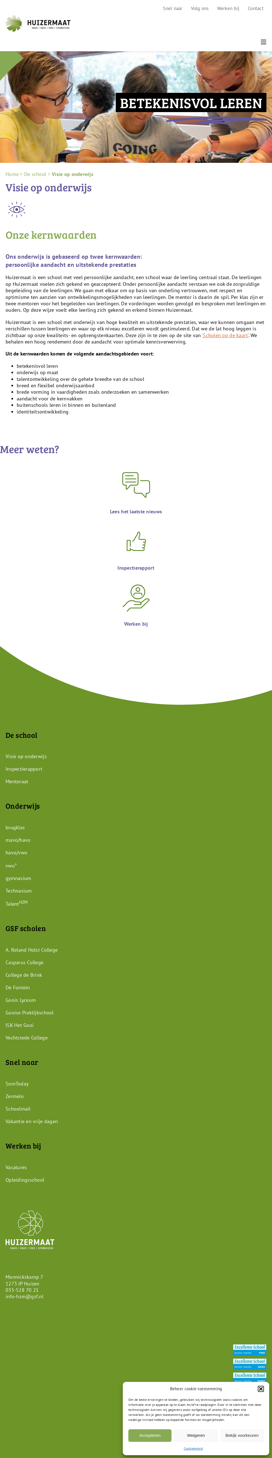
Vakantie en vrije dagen (32, 1121)
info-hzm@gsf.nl (24, 1296)
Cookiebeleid (193, 1448)
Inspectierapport (24, 769)
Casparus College (24, 962)
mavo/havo (18, 840)
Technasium (19, 891)
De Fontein (18, 987)
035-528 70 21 (22, 1290)
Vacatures (16, 1167)
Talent (17, 904)
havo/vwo (16, 852)
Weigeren (196, 1435)
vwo (11, 865)
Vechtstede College (27, 1037)
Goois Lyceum (21, 1000)
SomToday (17, 1083)
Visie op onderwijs (26, 756)
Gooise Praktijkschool (30, 1012)
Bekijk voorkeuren (242, 1435)
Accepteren (150, 1435)
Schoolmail (18, 1109)
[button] (261, 1389)
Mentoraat (17, 781)
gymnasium (18, 878)
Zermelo (15, 1096)
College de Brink (24, 975)
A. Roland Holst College (32, 950)
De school (35, 174)
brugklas (15, 827)
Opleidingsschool (25, 1179)
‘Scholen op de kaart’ (225, 335)
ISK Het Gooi (20, 1025)
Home (12, 174)
